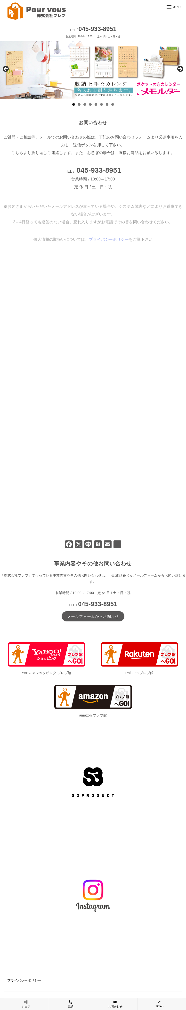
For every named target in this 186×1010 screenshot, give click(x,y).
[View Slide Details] (93, 70)
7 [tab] (107, 104)
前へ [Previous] (6, 69)
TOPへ (160, 1004)
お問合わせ (115, 1004)
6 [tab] (101, 104)
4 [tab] (90, 104)
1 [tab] (73, 104)
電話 (70, 1004)
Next (180, 69)
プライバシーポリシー (24, 980)
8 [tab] (112, 104)
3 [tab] (84, 104)
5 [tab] (96, 104)
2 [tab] (79, 104)
